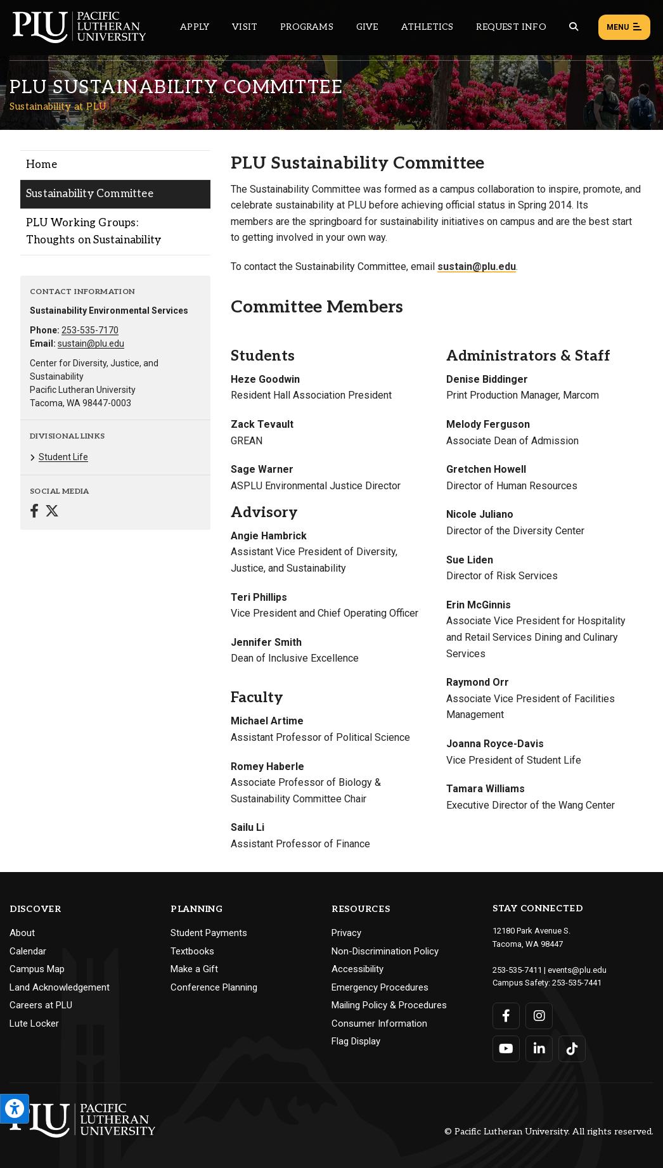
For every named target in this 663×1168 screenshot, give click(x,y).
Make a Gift (194, 969)
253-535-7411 (517, 970)
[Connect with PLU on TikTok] (572, 1049)
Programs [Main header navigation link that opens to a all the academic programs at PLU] (306, 27)
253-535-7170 (90, 330)
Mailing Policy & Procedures (389, 1005)
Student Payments (209, 933)
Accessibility (357, 969)
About (22, 933)
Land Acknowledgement (60, 987)
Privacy (346, 933)
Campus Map (37, 969)
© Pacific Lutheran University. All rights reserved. (548, 1131)
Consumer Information (379, 1023)
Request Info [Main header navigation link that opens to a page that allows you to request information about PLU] (511, 27)
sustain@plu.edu (91, 343)
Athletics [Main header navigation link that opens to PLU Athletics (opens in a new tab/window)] (427, 27)
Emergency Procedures (380, 987)
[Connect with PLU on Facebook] (506, 1016)
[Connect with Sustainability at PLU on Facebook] (34, 512)
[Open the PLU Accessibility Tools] (14, 1109)
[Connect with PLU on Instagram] (539, 1016)
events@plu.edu (577, 970)
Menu (624, 28)
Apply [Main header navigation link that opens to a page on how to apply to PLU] (194, 27)
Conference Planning (214, 987)
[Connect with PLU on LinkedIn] (539, 1049)
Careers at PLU (41, 1005)
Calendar (28, 951)
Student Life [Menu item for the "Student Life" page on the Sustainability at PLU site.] (63, 457)
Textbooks (192, 951)
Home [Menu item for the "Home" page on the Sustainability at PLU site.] (41, 164)
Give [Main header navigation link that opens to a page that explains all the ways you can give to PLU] (367, 27)
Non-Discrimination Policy (385, 951)
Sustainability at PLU (58, 106)
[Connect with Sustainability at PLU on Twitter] (52, 512)
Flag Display (356, 1041)
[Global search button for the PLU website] (573, 27)
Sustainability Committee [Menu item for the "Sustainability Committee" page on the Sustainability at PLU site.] (89, 194)
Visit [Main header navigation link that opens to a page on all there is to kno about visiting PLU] (244, 27)
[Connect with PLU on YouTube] (506, 1049)
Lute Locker (34, 1023)
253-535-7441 (577, 982)
